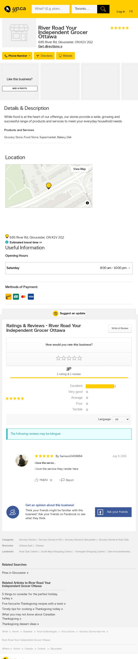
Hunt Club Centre (28, 551)
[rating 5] (119, 29)
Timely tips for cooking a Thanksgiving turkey (31, 609)
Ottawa (40, 546)
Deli (69, 137)
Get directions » (50, 46)
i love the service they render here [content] (56, 469)
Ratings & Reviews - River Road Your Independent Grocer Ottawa (43, 328)
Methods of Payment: (21, 287)
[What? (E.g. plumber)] (51, 9)
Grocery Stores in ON (50, 540)
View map (79, 169)
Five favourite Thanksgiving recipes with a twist (32, 603)
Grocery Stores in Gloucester (80, 540)
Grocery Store (13, 137)
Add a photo (19, 88)
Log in (121, 11)
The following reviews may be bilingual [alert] (35, 434)
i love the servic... (45, 463)
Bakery (61, 137)
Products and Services (19, 130)
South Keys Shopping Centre (56, 551)
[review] (69, 469)
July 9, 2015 (119, 456)
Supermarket (48, 137)
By (69, 456)
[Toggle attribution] (87, 202)
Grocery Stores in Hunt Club (114, 540)
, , (65, 44)
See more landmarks (119, 551)
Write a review (120, 328)
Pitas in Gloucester (14, 573)
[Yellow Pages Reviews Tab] (69, 372)
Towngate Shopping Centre (90, 551)
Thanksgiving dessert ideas (19, 624)
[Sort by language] (120, 419)
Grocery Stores (27, 540)
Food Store (31, 137)
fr (131, 12)
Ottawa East (25, 546)
